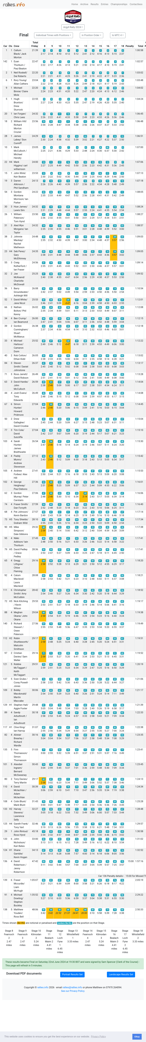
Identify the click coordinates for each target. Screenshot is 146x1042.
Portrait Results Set (72, 974)
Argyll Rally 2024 (72, 27)
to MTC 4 (117, 35)
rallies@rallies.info (72, 987)
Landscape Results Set (121, 974)
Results (95, 4)
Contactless (136, 4)
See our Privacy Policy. (73, 991)
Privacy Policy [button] (98, 1036)
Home (74, 4)
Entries (104, 4)
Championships (119, 4)
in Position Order (90, 35)
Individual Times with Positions (52, 35)
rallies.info (42, 987)
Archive (84, 4)
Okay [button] (137, 1036)
